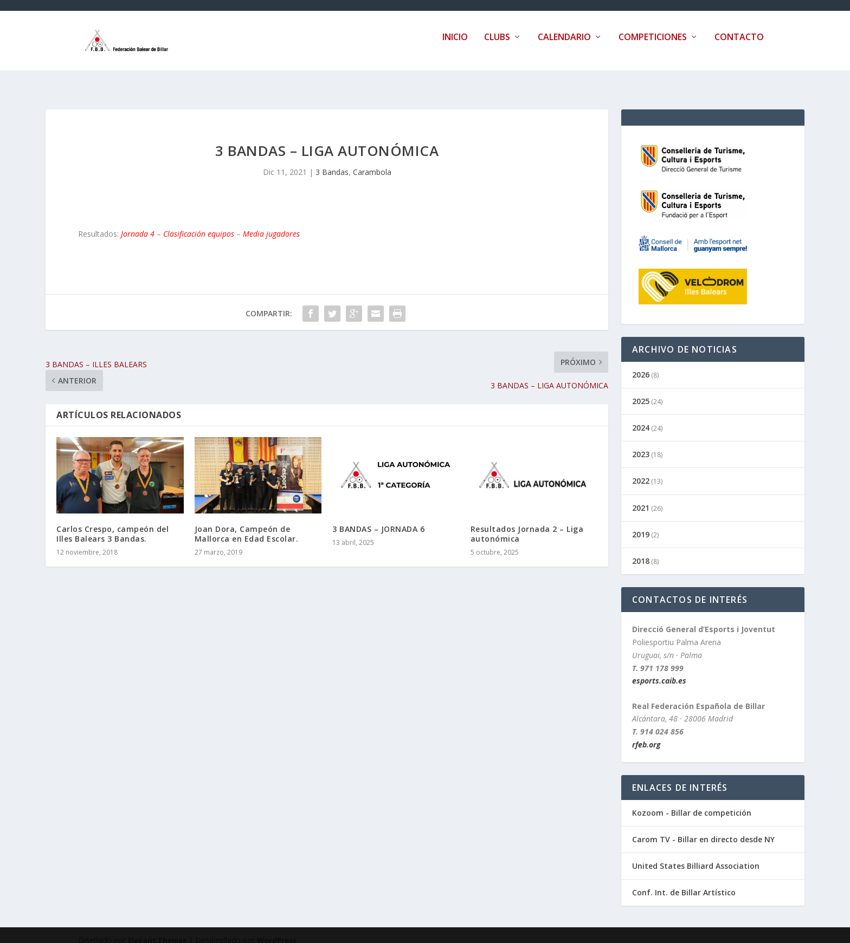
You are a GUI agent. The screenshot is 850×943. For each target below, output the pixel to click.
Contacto (739, 45)
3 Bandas (332, 162)
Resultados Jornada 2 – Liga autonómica (527, 524)
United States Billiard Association (695, 856)
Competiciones (653, 45)
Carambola (372, 162)
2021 (640, 498)
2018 (640, 551)
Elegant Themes (157, 930)
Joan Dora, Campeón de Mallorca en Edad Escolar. (247, 524)
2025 (640, 391)
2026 (640, 365)
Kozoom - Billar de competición (691, 803)
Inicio (455, 45)
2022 (640, 471)
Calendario (564, 45)
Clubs (497, 45)
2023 (640, 444)
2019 (640, 524)
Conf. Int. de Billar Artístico (684, 882)
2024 (640, 418)
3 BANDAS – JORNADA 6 (378, 519)
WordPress (277, 930)
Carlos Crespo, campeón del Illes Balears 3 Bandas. (112, 524)
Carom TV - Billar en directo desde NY (703, 829)
